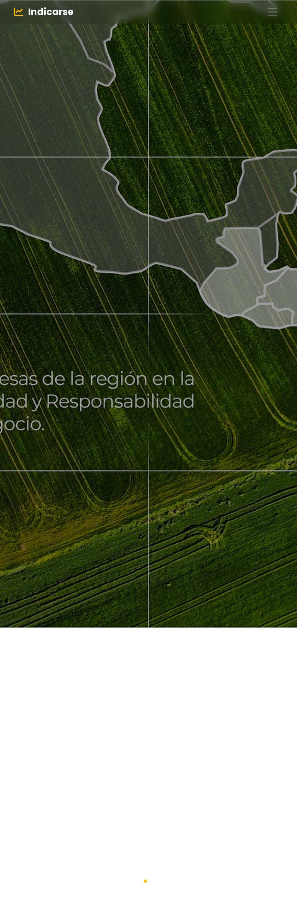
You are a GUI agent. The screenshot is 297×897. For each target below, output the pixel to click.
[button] (145, 881)
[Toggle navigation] (272, 12)
